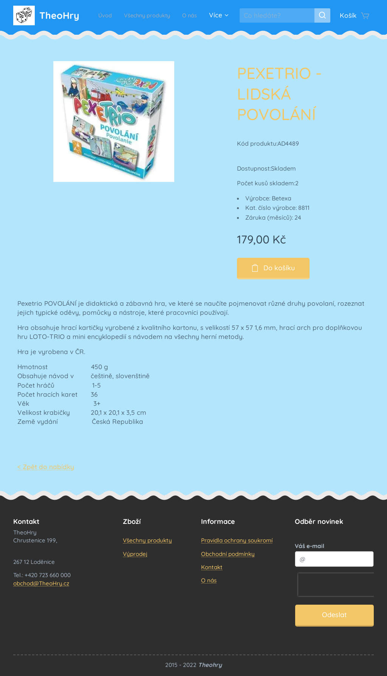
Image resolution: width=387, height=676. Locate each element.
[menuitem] (122, 15)
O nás (209, 580)
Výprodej (135, 553)
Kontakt (212, 567)
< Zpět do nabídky (45, 467)
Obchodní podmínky (228, 553)
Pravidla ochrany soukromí (236, 540)
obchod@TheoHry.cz (41, 583)
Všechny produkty (147, 540)
